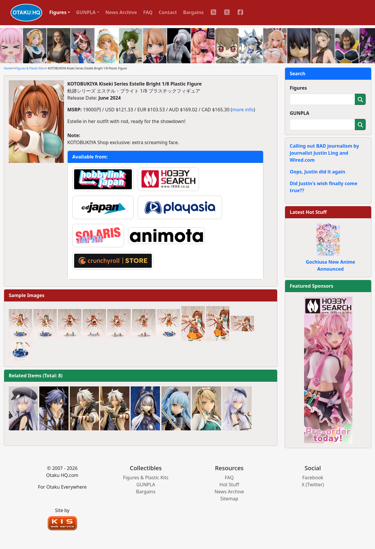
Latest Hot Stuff (308, 212)
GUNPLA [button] (86, 12)
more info (242, 109)
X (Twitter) (313, 484)
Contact (168, 12)
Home (8, 68)
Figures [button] (58, 12)
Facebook (312, 477)
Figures (298, 88)
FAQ (148, 12)
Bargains (193, 12)
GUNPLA (299, 113)
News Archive (121, 12)
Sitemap (229, 498)
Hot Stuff (229, 484)
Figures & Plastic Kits (30, 68)
